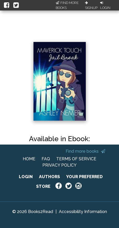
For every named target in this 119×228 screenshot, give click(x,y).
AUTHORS (49, 176)
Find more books (85, 151)
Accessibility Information (83, 211)
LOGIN (26, 176)
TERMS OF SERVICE (76, 158)
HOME (29, 158)
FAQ (46, 158)
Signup (91, 5)
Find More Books (67, 5)
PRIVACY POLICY (59, 165)
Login (105, 5)
